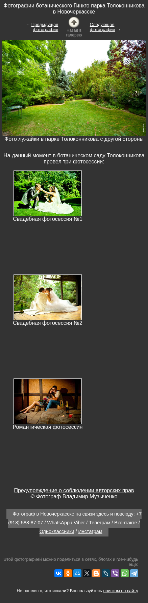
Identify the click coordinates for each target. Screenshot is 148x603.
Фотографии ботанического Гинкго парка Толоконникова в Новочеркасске (74, 9)
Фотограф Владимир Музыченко (77, 496)
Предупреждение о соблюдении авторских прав (74, 490)
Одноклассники (57, 531)
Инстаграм (90, 531)
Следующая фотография (102, 27)
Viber (79, 522)
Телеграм (99, 522)
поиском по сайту (120, 590)
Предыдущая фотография (44, 27)
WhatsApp (58, 522)
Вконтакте (125, 522)
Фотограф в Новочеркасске (43, 514)
